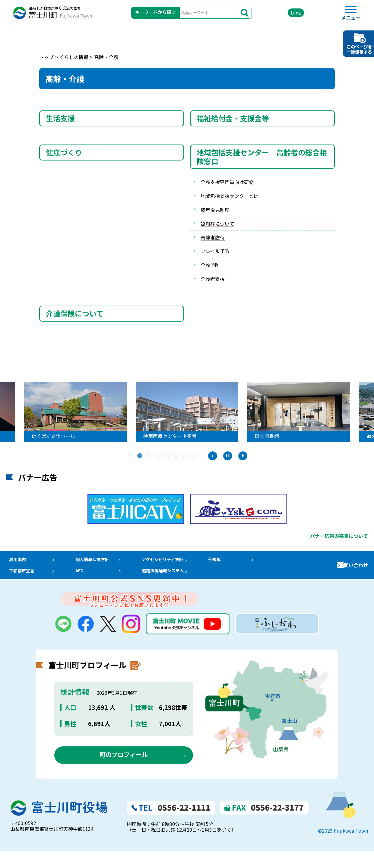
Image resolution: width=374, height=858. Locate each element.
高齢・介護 (106, 57)
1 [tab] (131, 456)
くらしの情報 (73, 57)
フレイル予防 (215, 251)
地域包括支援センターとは (229, 195)
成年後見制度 (215, 209)
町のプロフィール (124, 762)
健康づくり (64, 152)
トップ (46, 57)
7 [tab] (185, 456)
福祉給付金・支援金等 (233, 118)
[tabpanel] (85, 412)
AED (81, 576)
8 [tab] (195, 456)
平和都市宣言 (20, 576)
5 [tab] (167, 456)
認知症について (217, 223)
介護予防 (210, 265)
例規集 (226, 561)
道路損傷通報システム (172, 576)
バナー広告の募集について (339, 535)
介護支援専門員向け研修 (227, 182)
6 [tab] (176, 456)
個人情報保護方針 (96, 561)
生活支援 (60, 118)
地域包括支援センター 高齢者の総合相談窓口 (262, 156)
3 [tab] (149, 456)
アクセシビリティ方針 (171, 561)
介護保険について (74, 313)
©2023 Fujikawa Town (343, 838)
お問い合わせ (353, 568)
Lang (284, 15)
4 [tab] (158, 456)
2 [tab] (140, 456)
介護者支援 (213, 278)
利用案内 (15, 561)
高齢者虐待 (213, 237)
